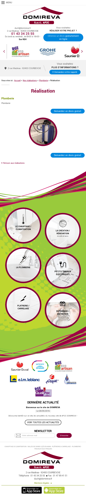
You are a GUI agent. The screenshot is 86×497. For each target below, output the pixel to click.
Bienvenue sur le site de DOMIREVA (43, 407)
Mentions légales (41, 483)
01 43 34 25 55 (22, 33)
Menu (9, 2)
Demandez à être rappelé (65, 72)
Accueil (17, 80)
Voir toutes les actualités (43, 422)
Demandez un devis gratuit (67, 111)
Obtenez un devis (63, 37)
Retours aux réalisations (14, 163)
